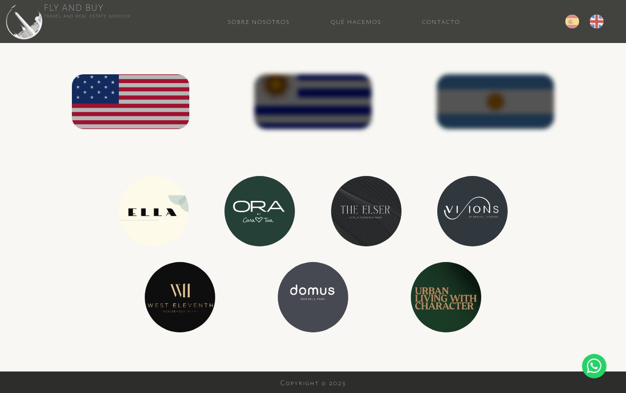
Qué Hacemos (356, 21)
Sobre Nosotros (259, 21)
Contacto (441, 21)
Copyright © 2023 (313, 382)
